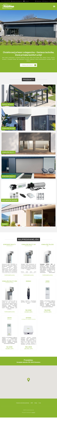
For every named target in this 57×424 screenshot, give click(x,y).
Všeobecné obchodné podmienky (22, 409)
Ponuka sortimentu (27, 67)
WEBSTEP (33, 418)
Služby (37, 409)
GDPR (33, 409)
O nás (42, 409)
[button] (1, 29)
